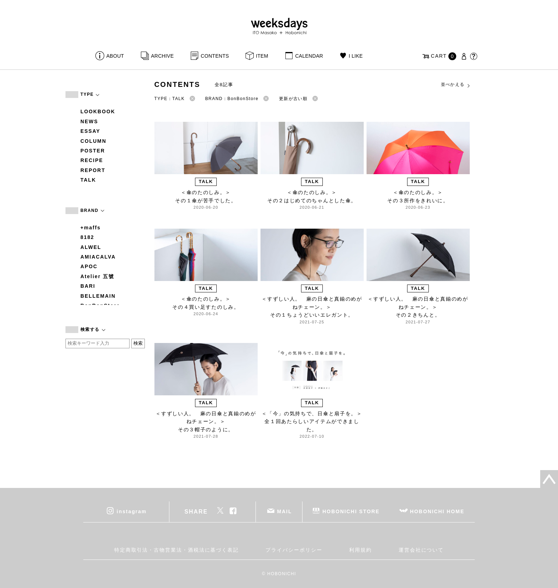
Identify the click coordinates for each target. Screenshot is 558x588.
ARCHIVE (162, 56)
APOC (89, 266)
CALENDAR (309, 56)
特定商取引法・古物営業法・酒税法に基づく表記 (176, 550)
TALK (88, 180)
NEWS (89, 121)
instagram (132, 511)
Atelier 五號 (97, 276)
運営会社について (421, 550)
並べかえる (456, 85)
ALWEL (90, 247)
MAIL (284, 511)
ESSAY (90, 131)
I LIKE (356, 56)
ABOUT (115, 56)
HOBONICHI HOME (437, 511)
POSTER (92, 150)
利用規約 (360, 550)
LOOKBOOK (97, 111)
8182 (87, 237)
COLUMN (93, 141)
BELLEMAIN (98, 296)
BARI (87, 286)
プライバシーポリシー (293, 550)
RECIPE (91, 160)
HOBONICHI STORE (351, 511)
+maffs (90, 227)
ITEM (262, 56)
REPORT (92, 170)
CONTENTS (215, 56)
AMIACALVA (98, 257)
